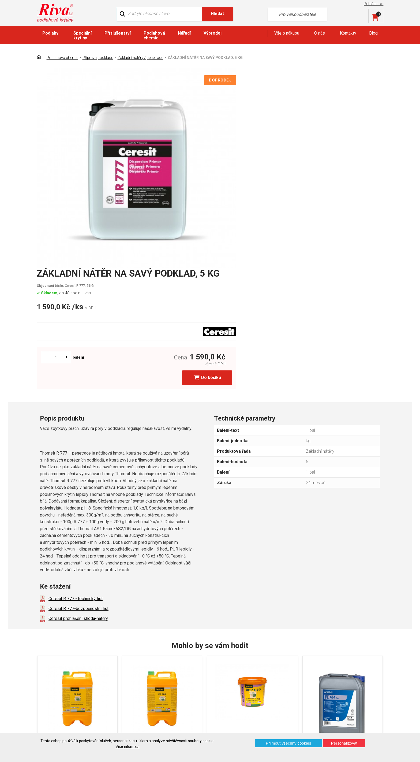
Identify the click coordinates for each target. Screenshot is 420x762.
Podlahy (50, 33)
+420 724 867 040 (262, 672)
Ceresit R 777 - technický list (75, 436)
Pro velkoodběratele (272, 13)
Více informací (127, 746)
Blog (373, 33)
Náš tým (137, 670)
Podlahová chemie (154, 36)
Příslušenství (117, 33)
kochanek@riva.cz (262, 689)
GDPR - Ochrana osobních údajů (70, 679)
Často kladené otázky (60, 689)
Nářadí (184, 33)
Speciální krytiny (82, 36)
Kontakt (47, 670)
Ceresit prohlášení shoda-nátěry (78, 456)
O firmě (136, 660)
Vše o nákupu (286, 33)
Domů (46, 660)
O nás (319, 33)
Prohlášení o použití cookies (66, 698)
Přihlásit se (374, 3)
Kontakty (348, 33)
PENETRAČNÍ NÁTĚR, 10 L (161, 592)
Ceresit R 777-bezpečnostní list (78, 446)
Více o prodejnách (337, 723)
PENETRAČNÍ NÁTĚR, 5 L (71, 592)
